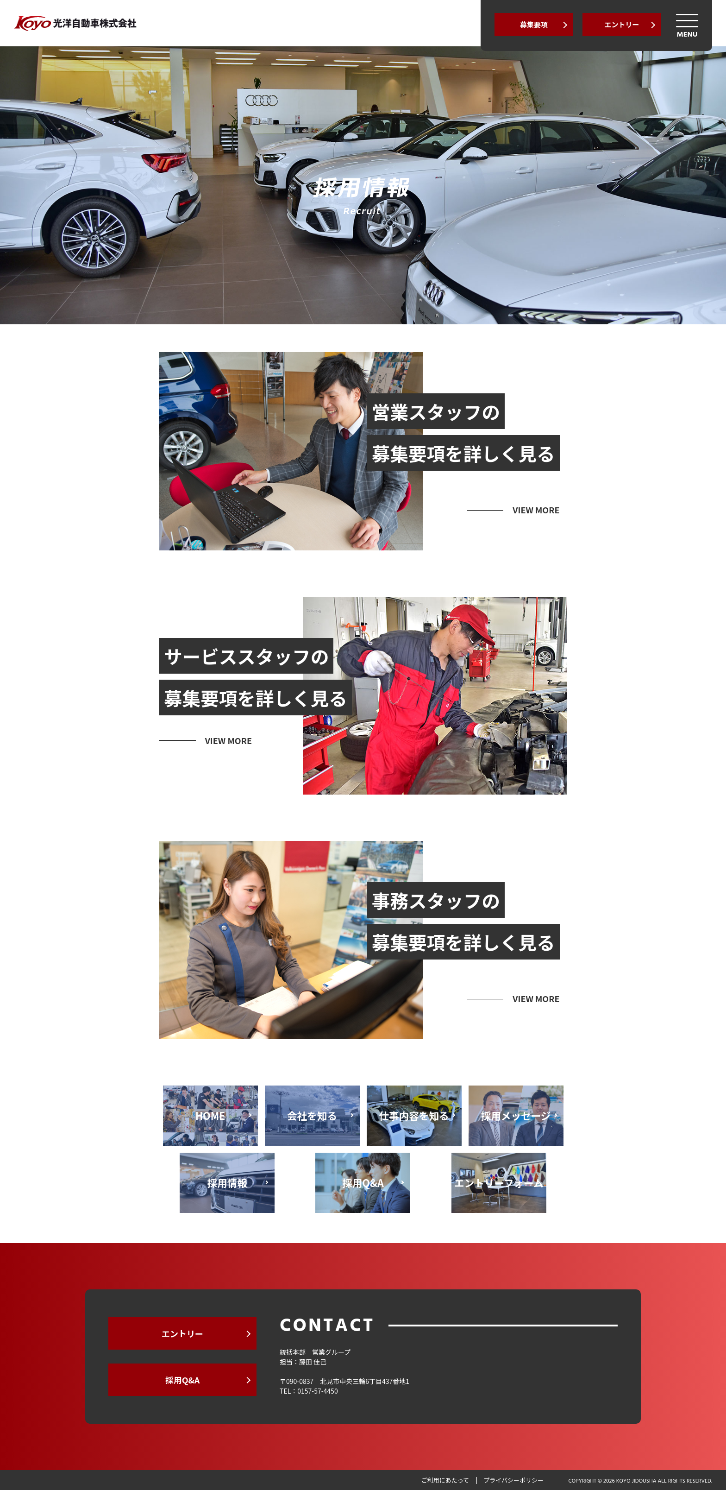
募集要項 (534, 24)
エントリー (621, 24)
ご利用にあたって (445, 1480)
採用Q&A (182, 1380)
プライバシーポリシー (513, 1480)
